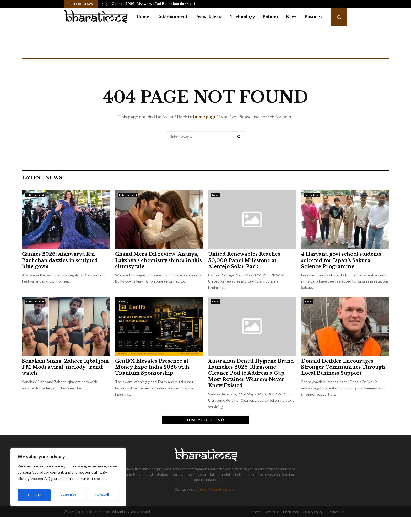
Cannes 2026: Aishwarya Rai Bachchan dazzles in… (156, 4)
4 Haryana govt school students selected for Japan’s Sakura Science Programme (341, 260)
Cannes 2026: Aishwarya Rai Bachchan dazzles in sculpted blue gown (60, 260)
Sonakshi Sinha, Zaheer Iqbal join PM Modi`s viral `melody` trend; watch (65, 367)
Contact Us (335, 512)
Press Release (209, 16)
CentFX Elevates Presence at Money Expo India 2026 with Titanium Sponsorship (152, 367)
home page (205, 116)
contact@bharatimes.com (216, 489)
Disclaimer (290, 512)
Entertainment (172, 16)
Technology (242, 16)
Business (313, 16)
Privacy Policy (312, 512)
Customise (34, 495)
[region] (68, 478)
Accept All (102, 495)
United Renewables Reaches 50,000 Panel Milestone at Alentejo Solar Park (244, 260)
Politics (270, 16)
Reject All (69, 495)
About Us (271, 512)
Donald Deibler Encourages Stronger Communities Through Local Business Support (343, 367)
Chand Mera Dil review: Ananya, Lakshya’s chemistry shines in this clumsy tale (158, 260)
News (291, 16)
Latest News (42, 178)
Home (143, 16)
